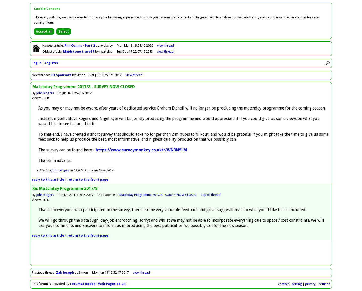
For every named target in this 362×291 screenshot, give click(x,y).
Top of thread (211, 195)
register (51, 63)
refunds (324, 284)
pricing (297, 284)
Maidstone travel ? (79, 51)
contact (283, 284)
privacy (310, 284)
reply (48, 179)
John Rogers (45, 93)
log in (36, 63)
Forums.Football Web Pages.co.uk (98, 284)
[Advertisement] (181, 254)
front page (87, 179)
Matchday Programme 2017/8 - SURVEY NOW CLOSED (158, 195)
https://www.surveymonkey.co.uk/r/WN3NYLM (141, 150)
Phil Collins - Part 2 (80, 45)
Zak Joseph (65, 272)
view (165, 45)
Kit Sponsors (61, 75)
